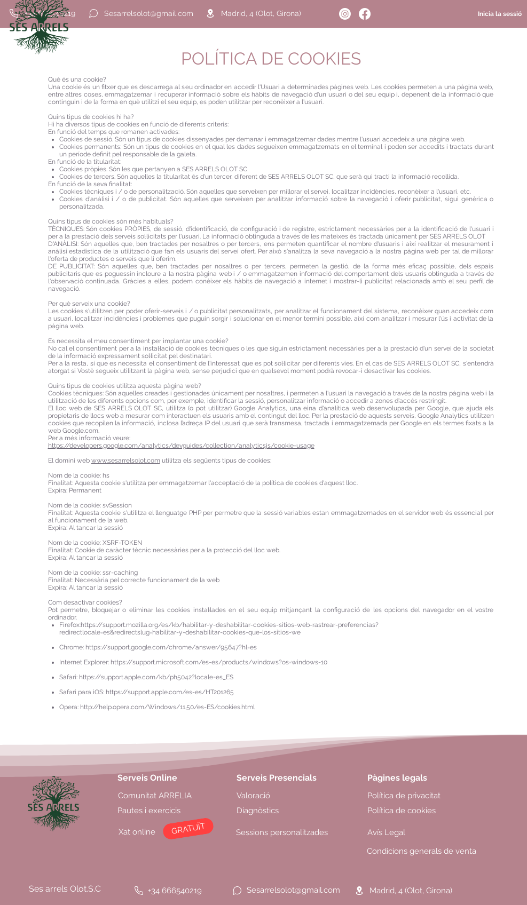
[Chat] (93, 13)
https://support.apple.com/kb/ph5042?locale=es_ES (156, 677)
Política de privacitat (404, 795)
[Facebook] (365, 14)
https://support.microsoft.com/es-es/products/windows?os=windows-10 (219, 662)
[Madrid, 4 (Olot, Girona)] (275, 13)
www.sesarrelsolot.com (125, 460)
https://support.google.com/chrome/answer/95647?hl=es (171, 647)
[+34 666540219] (180, 891)
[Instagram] (345, 14)
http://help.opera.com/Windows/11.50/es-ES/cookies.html (167, 707)
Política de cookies (401, 810)
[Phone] (139, 891)
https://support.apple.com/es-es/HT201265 (170, 692)
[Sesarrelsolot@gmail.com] (148, 13)
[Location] (210, 13)
